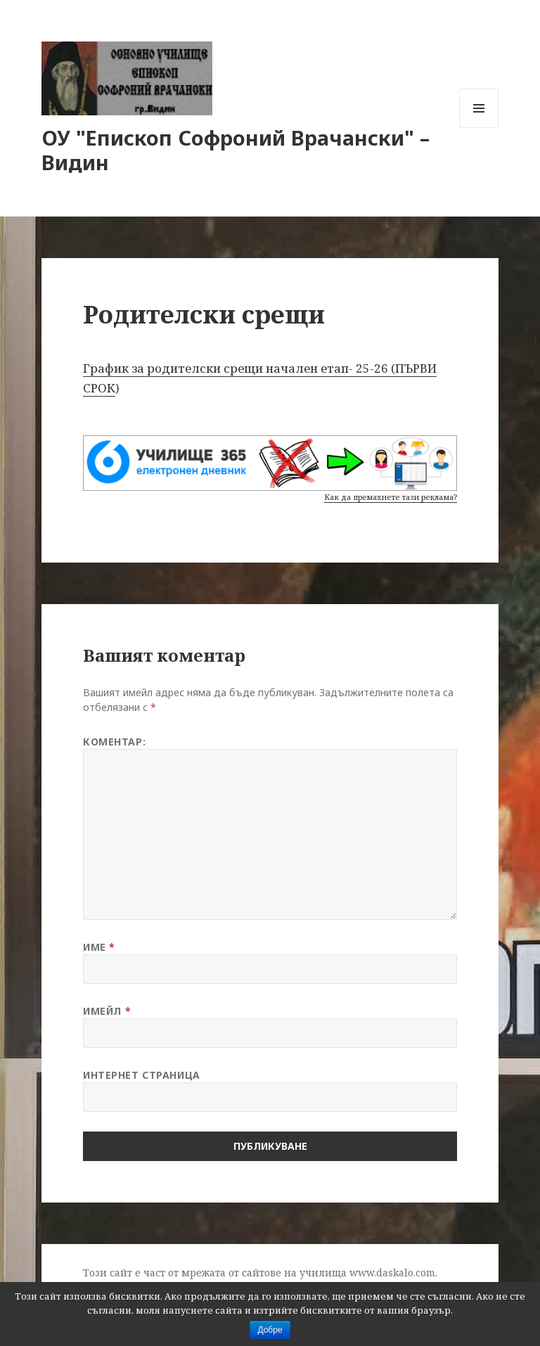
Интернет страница (141, 1075)
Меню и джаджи (479, 127)
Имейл (107, 1011)
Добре (269, 1330)
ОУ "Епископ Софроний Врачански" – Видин (235, 150)
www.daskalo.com (392, 1272)
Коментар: (114, 741)
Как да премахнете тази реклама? (390, 497)
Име (99, 947)
